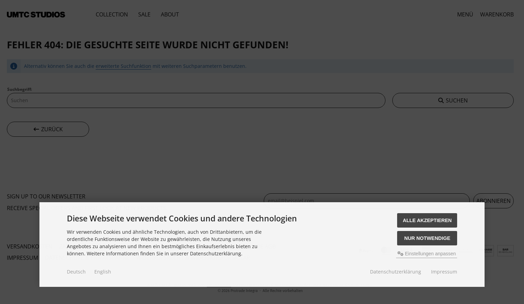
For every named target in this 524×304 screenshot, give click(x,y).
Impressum (444, 271)
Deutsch (76, 271)
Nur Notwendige (427, 238)
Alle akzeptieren (427, 220)
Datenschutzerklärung (395, 271)
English (102, 271)
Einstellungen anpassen (426, 253)
